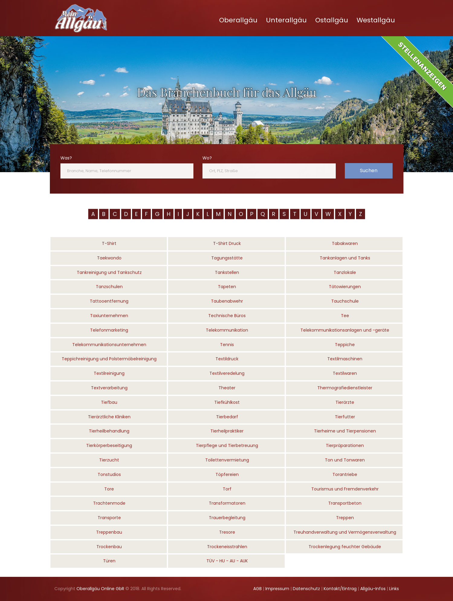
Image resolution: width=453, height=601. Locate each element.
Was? (66, 158)
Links (394, 589)
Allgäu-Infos (373, 589)
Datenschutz (306, 589)
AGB (257, 589)
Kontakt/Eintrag (340, 589)
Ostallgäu (331, 20)
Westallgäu (376, 20)
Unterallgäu (286, 20)
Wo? (207, 158)
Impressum (277, 589)
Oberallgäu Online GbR (100, 589)
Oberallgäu (238, 20)
